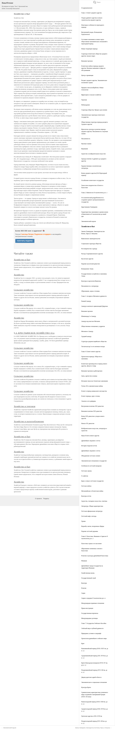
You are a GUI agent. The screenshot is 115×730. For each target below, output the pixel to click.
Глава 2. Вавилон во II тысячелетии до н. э (94, 192)
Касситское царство (87, 259)
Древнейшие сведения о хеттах (90, 440)
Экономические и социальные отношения (94, 682)
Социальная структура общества (91, 243)
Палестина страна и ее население (91, 543)
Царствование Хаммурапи (89, 207)
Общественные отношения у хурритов (93, 326)
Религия (83, 588)
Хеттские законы (86, 471)
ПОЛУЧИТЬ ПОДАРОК (25, 241)
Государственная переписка (89, 613)
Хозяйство (19, 275)
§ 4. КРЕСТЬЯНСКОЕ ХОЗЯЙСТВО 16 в (34, 333)
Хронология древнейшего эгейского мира (94, 638)
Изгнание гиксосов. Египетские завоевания (94, 381)
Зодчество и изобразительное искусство (93, 154)
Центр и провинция (87, 75)
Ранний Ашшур (86, 301)
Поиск (96, 2)
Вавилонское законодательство (90, 238)
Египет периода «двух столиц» (90, 396)
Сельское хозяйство (23, 290)
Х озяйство (84, 476)
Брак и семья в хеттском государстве (92, 481)
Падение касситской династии (90, 264)
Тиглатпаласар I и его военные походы (93, 346)
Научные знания (86, 143)
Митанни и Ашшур (87, 331)
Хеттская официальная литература (91, 511)
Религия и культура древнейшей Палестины (94, 556)
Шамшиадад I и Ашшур (88, 316)
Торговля (84, 100)
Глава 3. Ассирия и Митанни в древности (94, 296)
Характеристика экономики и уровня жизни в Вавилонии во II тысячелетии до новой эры (94, 214)
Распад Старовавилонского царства (92, 253)
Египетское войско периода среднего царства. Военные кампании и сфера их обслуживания (93, 68)
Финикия (84, 561)
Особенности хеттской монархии (91, 466)
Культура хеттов (86, 496)
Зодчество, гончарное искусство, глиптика (94, 501)
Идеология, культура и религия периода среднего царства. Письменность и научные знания (94, 131)
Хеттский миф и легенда (88, 516)
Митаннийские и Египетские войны (92, 491)
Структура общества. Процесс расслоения (94, 110)
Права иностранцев (87, 608)
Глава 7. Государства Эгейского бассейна (93, 623)
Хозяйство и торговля (24, 406)
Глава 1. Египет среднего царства (91, 13)
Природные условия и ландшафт (91, 633)
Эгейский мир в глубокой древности (92, 628)
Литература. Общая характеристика (92, 506)
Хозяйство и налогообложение (29, 421)
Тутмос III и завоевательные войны (92, 386)
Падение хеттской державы (89, 531)
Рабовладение (85, 105)
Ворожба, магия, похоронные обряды (92, 526)
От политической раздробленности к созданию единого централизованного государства (93, 200)
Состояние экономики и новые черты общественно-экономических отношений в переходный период (94, 41)
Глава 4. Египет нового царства (90, 351)
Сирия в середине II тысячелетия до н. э (93, 598)
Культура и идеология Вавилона (91, 281)
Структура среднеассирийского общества (94, 341)
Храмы (83, 521)
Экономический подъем (88, 221)
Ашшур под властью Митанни (90, 321)
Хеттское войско (86, 486)
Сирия (83, 593)
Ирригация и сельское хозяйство (91, 95)
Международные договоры (89, 618)
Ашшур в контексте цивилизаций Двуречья (94, 306)
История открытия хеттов (89, 445)
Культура (84, 583)
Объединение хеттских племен (90, 456)
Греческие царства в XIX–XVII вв (91, 716)
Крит (82, 643)
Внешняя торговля (87, 61)
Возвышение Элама (87, 269)
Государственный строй (88, 578)
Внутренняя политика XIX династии (92, 406)
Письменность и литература (89, 286)
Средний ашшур (86, 336)
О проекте (38, 498)
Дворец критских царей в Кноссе (91, 677)
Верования (84, 148)
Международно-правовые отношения (92, 603)
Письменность (85, 138)
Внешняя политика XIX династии (91, 411)
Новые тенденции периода (89, 49)
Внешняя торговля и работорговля (91, 371)
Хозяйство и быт (22, 259)
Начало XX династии (87, 423)
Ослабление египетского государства (92, 180)
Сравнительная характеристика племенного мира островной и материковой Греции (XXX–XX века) (94, 694)
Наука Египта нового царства (90, 435)
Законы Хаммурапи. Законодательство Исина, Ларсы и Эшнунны (92, 727)
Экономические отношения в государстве (94, 461)
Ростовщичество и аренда (89, 248)
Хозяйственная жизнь (88, 573)
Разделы (46, 498)
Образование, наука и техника (90, 291)
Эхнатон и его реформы (88, 401)
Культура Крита (86, 687)
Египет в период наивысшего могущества (94, 391)
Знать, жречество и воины (89, 376)
